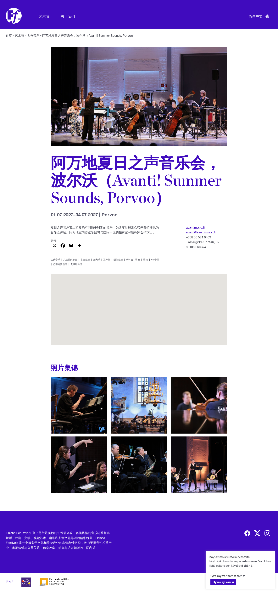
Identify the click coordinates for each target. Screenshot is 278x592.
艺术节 (44, 16)
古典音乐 (33, 35)
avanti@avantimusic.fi (200, 232)
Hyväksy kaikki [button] (223, 582)
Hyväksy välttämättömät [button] (227, 576)
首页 (9, 35)
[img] (247, 533)
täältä (248, 565)
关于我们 (68, 16)
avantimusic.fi (195, 227)
